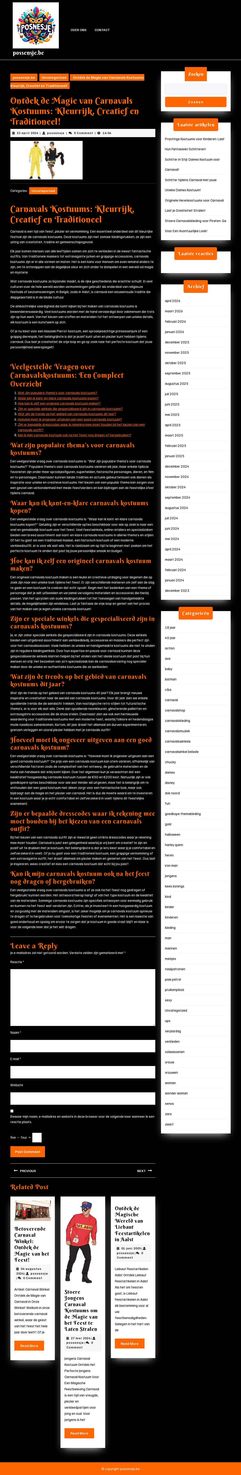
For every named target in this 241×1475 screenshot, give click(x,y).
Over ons (78, 30)
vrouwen (171, 1072)
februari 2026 (175, 321)
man (168, 938)
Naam (15, 1032)
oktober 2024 (175, 487)
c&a (168, 689)
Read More (32, 1347)
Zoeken (195, 74)
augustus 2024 (176, 507)
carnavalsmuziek (177, 731)
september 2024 (177, 497)
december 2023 (177, 590)
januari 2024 (174, 580)
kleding (170, 927)
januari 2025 (174, 456)
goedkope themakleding (183, 813)
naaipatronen (175, 969)
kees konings (174, 886)
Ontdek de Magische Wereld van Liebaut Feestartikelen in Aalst (132, 1224)
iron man (171, 865)
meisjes (170, 958)
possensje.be (28, 52)
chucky (170, 762)
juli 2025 (171, 394)
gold (168, 824)
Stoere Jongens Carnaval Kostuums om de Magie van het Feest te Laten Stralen (81, 1310)
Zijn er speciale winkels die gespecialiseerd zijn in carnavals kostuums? (70, 408)
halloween (172, 834)
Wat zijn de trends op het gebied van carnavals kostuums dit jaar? (67, 414)
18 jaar (170, 627)
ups (167, 1020)
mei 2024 (172, 539)
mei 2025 (172, 414)
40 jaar (170, 638)
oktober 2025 (175, 363)
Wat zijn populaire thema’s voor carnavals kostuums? (57, 392)
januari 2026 (174, 332)
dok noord (172, 793)
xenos (169, 1103)
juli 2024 (171, 518)
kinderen (171, 917)
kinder (169, 907)
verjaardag (173, 1031)
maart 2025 (174, 435)
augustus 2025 (176, 383)
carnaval (171, 700)
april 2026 (173, 300)
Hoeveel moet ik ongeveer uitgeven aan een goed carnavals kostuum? (70, 419)
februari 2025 (175, 445)
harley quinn (174, 845)
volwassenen (175, 1052)
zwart (169, 1124)
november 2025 (177, 352)
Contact (102, 30)
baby (168, 669)
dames (170, 772)
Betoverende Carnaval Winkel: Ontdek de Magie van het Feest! (31, 1244)
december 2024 (177, 466)
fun (167, 803)
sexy (168, 1000)
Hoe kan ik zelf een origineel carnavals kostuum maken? (59, 403)
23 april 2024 (27, 133)
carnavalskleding (177, 720)
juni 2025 (172, 404)
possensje (55, 133)
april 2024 (173, 549)
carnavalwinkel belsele (182, 751)
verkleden (172, 1041)
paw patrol (173, 979)
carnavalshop (175, 710)
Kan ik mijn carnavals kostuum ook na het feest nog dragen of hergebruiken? (74, 435)
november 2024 (177, 476)
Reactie (17, 962)
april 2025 (173, 425)
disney (170, 782)
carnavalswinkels (178, 741)
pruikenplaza (174, 989)
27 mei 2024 (80, 1338)
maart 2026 (174, 311)
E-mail (15, 1059)
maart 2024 (174, 559)
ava (167, 658)
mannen (171, 948)
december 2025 (177, 342)
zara (168, 1114)
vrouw (169, 1062)
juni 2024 (172, 528)
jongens (171, 876)
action (170, 648)
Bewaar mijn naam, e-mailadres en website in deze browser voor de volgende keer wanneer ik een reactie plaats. (82, 1119)
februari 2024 (175, 570)
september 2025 (177, 373)
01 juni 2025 (131, 1248)
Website (16, 1085)
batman (171, 679)
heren (169, 855)
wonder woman (176, 1093)
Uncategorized (54, 77)
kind (168, 896)
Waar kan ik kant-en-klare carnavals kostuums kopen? (58, 398)
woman (170, 1083)
